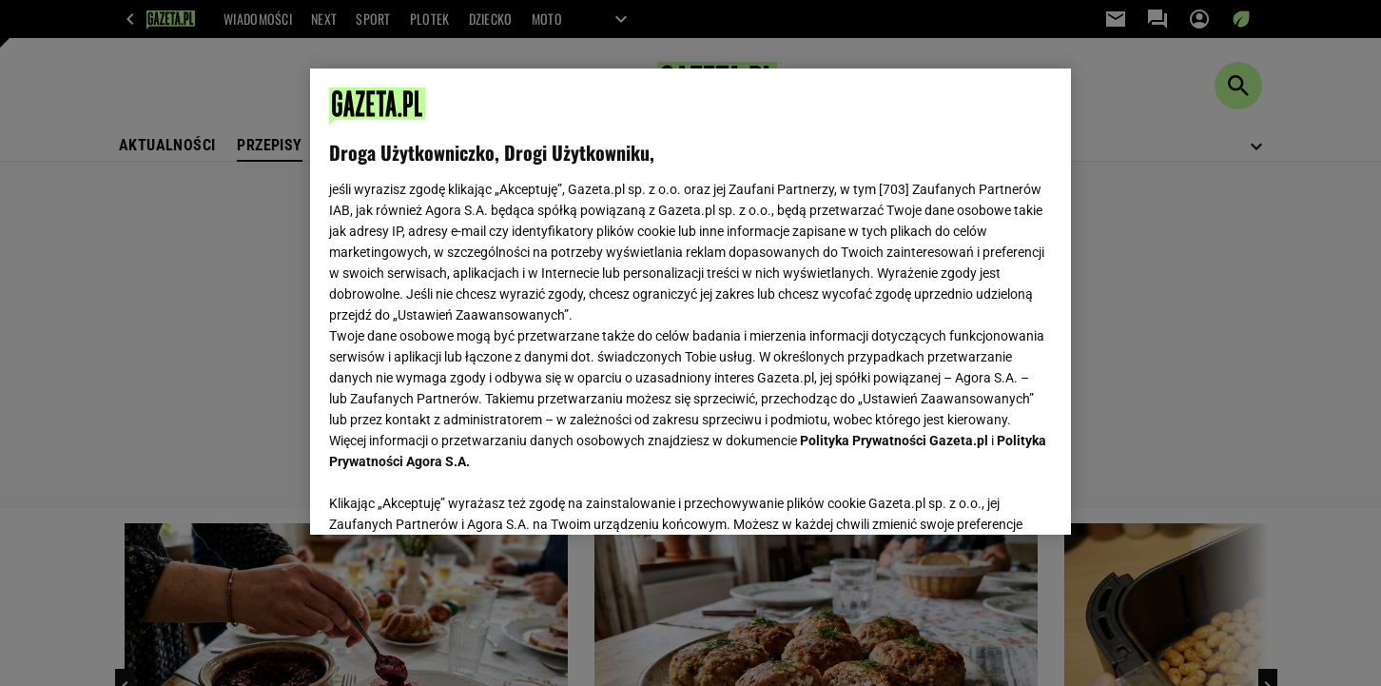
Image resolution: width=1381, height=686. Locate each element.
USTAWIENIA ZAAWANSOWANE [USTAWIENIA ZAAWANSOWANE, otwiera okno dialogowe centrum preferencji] (453, 496)
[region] (690, 302)
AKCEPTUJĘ (987, 497)
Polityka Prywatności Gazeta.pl (894, 440)
